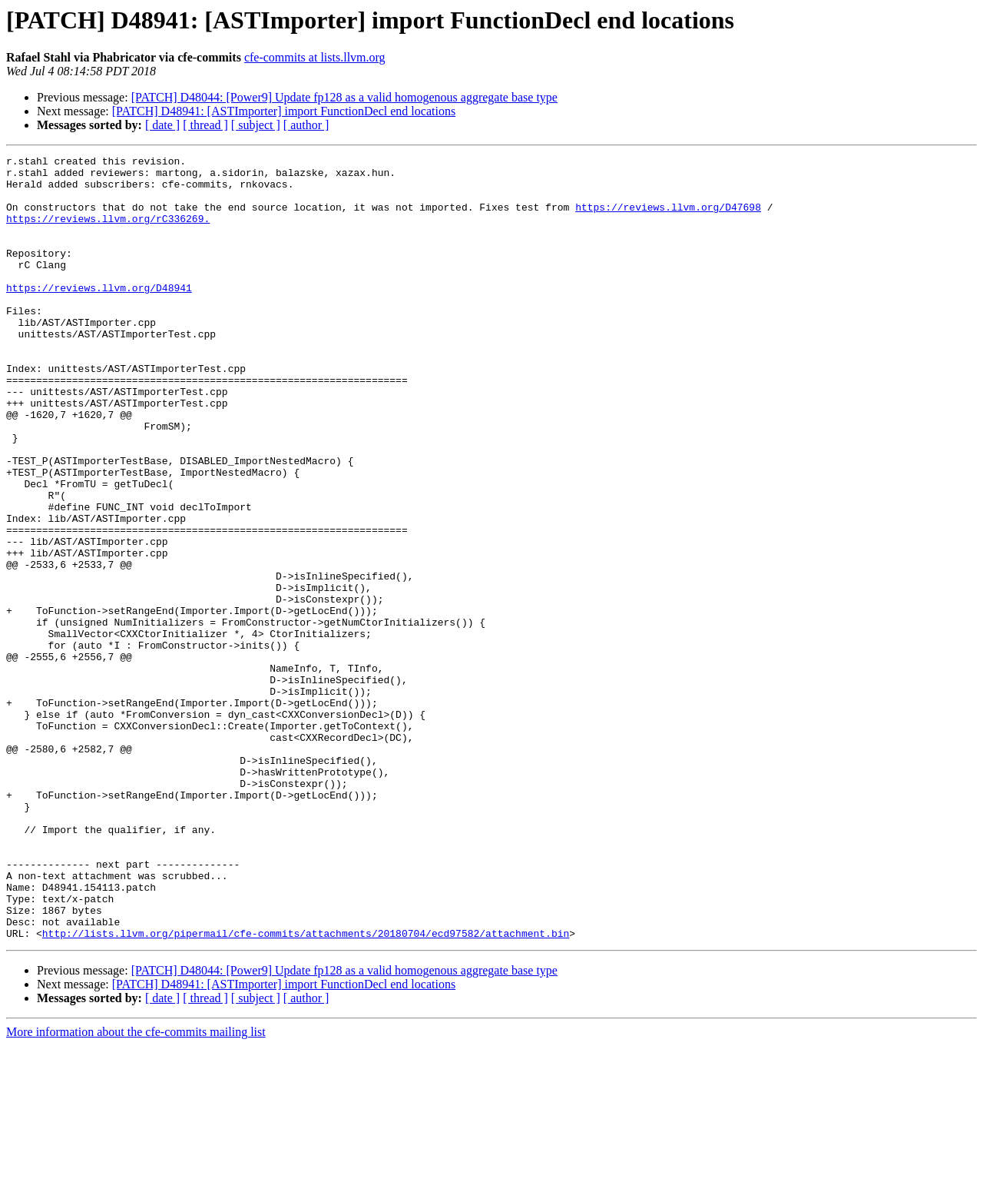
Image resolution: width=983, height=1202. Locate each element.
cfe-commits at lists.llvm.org (315, 57)
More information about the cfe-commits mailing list (136, 1188)
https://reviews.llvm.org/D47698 (668, 218)
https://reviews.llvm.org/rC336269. (108, 232)
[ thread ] (205, 124)
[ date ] (162, 124)
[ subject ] (255, 124)
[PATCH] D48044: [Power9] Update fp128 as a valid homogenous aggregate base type (344, 97)
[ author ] (306, 124)
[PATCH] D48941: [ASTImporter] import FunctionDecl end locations (283, 111)
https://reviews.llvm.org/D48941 (99, 315)
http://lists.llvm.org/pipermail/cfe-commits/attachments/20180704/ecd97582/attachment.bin (305, 1090)
